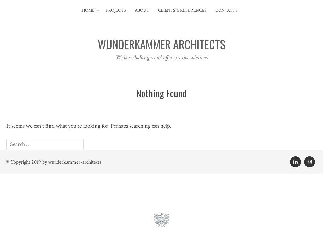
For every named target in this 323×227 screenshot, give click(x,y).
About (142, 10)
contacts (226, 10)
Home (88, 10)
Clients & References (182, 10)
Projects (116, 10)
